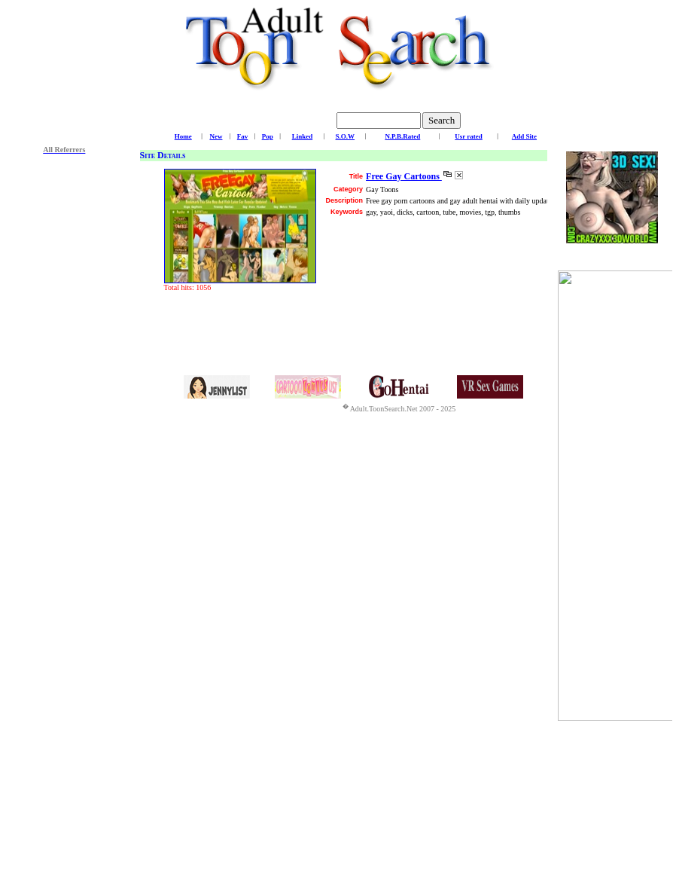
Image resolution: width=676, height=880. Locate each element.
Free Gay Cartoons (404, 176)
